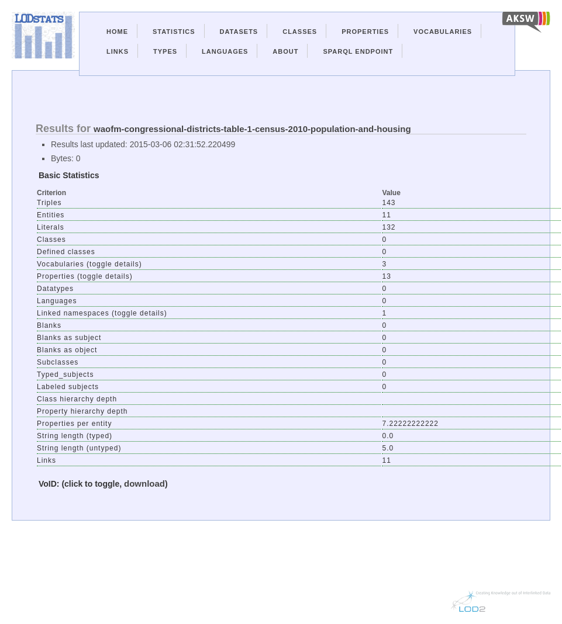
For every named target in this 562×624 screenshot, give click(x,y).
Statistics (174, 31)
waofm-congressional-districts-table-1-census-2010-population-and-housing (252, 129)
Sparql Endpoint (358, 51)
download (144, 483)
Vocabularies (442, 31)
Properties (365, 31)
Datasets (239, 31)
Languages (225, 51)
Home (117, 31)
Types (165, 51)
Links (117, 51)
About (285, 51)
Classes (299, 31)
